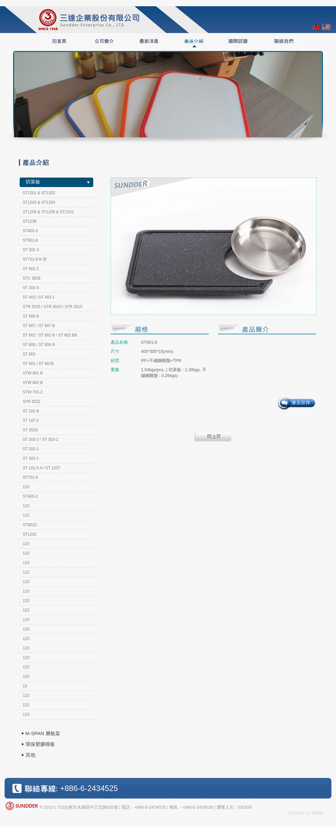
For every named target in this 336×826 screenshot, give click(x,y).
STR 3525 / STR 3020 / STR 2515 (52, 306)
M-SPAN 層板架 (43, 733)
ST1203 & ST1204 (39, 202)
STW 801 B (33, 373)
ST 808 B (31, 316)
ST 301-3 (31, 250)
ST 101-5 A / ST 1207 (41, 468)
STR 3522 (32, 401)
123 (26, 487)
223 (26, 676)
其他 (30, 755)
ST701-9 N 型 (35, 259)
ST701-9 (30, 477)
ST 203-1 (31, 449)
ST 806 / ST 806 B (39, 344)
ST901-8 (30, 240)
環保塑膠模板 (40, 744)
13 (25, 686)
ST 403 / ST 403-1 (39, 297)
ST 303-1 (31, 458)
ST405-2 (30, 496)
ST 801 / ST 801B (38, 363)
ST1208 (30, 221)
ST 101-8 (31, 411)
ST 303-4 (31, 287)
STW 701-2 (33, 392)
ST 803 (29, 354)
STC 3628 (32, 278)
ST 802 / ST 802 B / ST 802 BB (50, 335)
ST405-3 (30, 231)
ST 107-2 (31, 420)
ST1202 (30, 534)
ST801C (30, 525)
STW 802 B (33, 382)
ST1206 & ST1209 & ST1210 (48, 212)
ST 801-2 (31, 269)
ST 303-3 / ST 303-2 (40, 439)
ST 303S (30, 430)
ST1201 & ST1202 (39, 193)
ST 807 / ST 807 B (39, 325)
